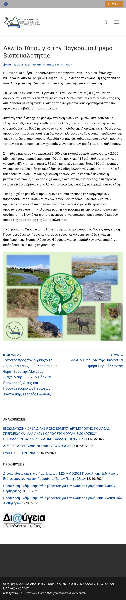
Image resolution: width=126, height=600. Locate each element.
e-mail (114, 4)
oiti (7, 64)
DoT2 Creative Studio (31, 593)
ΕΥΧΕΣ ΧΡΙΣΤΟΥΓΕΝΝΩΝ (21, 453)
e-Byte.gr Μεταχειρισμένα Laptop (65, 593)
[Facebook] (6, 4)
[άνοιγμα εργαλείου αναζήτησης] (105, 22)
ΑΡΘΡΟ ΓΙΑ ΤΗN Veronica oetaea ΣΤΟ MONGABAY (39, 446)
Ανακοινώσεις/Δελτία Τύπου (52, 64)
